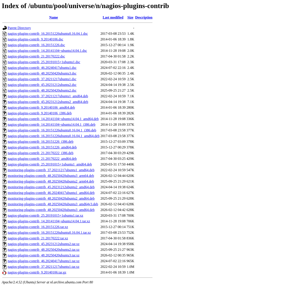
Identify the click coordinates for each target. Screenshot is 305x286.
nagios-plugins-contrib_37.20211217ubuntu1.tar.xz (43, 267)
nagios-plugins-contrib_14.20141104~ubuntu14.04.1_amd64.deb (53, 119)
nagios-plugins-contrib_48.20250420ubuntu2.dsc (42, 90)
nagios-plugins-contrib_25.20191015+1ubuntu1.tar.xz (45, 215)
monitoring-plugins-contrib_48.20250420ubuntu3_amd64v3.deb (53, 204)
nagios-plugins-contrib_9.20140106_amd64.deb (41, 107)
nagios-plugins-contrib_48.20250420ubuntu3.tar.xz (43, 255)
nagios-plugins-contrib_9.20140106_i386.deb (40, 113)
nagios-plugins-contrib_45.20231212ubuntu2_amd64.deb (48, 102)
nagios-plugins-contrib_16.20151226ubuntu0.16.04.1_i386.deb (52, 130)
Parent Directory (19, 28)
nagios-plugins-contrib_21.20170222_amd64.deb (42, 158)
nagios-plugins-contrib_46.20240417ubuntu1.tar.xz (43, 261)
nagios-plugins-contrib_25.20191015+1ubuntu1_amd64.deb (50, 164)
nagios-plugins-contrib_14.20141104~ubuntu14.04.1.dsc (47, 50)
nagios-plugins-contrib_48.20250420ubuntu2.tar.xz (43, 249)
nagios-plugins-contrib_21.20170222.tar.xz (38, 238)
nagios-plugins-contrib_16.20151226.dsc (36, 45)
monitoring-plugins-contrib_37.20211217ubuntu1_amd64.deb (51, 170)
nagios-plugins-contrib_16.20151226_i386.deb (40, 141)
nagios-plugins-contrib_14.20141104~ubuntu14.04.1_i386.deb (51, 124)
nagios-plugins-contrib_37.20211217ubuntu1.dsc (42, 79)
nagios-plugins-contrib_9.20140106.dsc (35, 39)
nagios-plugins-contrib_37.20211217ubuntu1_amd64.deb (48, 96)
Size (130, 17)
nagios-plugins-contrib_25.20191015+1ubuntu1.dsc (44, 62)
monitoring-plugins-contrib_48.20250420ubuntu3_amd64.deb (51, 210)
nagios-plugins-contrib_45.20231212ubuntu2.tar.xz (43, 244)
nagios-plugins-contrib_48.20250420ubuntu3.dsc (42, 73)
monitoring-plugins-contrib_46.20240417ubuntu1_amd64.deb (51, 193)
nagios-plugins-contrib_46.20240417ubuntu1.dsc (42, 68)
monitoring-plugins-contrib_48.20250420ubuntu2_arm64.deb (51, 181)
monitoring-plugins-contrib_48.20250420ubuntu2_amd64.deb (51, 198)
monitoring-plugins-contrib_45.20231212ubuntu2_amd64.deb (51, 187)
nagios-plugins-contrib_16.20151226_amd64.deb (42, 147)
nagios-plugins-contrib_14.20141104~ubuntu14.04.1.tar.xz (49, 221)
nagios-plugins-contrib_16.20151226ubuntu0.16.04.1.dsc (48, 33)
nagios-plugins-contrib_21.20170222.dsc (36, 56)
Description (143, 17)
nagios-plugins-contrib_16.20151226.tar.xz (38, 227)
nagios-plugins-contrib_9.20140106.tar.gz (37, 272)
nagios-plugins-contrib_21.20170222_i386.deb (40, 153)
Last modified (113, 17)
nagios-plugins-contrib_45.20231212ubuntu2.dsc (42, 85)
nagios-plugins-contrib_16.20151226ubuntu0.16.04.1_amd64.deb (54, 136)
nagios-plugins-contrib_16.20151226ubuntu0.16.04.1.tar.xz (49, 232)
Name (53, 17)
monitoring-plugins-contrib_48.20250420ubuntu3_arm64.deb (51, 176)
